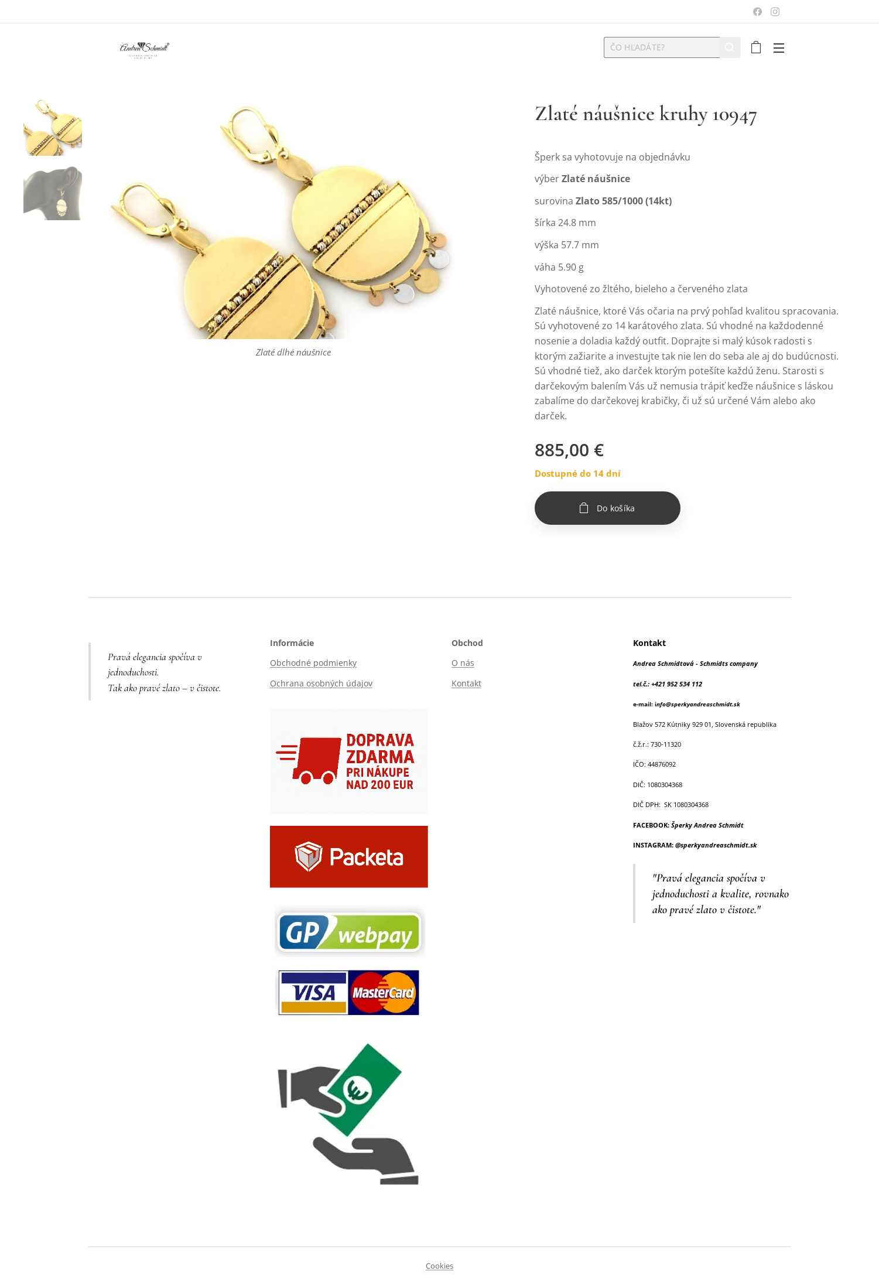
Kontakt (466, 683)
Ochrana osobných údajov (321, 683)
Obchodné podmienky (313, 662)
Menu (779, 48)
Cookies (439, 1265)
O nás (463, 662)
